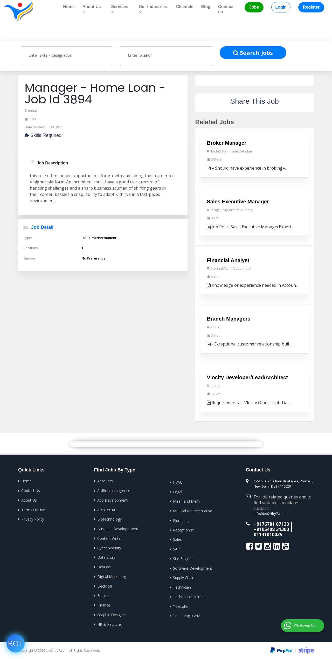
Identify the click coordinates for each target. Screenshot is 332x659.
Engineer (104, 594)
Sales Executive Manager (238, 201)
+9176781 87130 (271, 523)
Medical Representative (192, 510)
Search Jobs (253, 52)
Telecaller (181, 605)
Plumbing (181, 519)
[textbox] (71, 55)
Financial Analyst (228, 260)
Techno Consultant (189, 595)
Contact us (226, 9)
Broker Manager (226, 143)
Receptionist (183, 529)
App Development (112, 499)
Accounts (105, 480)
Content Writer (109, 537)
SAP (176, 548)
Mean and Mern (186, 500)
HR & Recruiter (109, 622)
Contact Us (30, 490)
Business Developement (117, 527)
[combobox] (66, 56)
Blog (205, 6)
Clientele (184, 6)
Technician (182, 586)
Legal (177, 491)
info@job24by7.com (269, 513)
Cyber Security (109, 546)
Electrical (104, 584)
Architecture (107, 509)
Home (68, 6)
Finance (103, 603)
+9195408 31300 (271, 528)
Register (311, 7)
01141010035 (268, 533)
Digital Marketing (111, 575)
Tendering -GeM (186, 614)
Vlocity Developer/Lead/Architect (247, 377)
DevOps (104, 565)
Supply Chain (183, 576)
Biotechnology (109, 518)
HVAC (177, 481)
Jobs (254, 7)
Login (281, 7)
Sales (177, 538)
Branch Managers (229, 318)
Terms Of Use (33, 509)
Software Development (192, 567)
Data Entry (106, 556)
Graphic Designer (111, 613)
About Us (29, 499)
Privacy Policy (32, 518)
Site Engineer (184, 557)
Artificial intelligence (113, 490)
